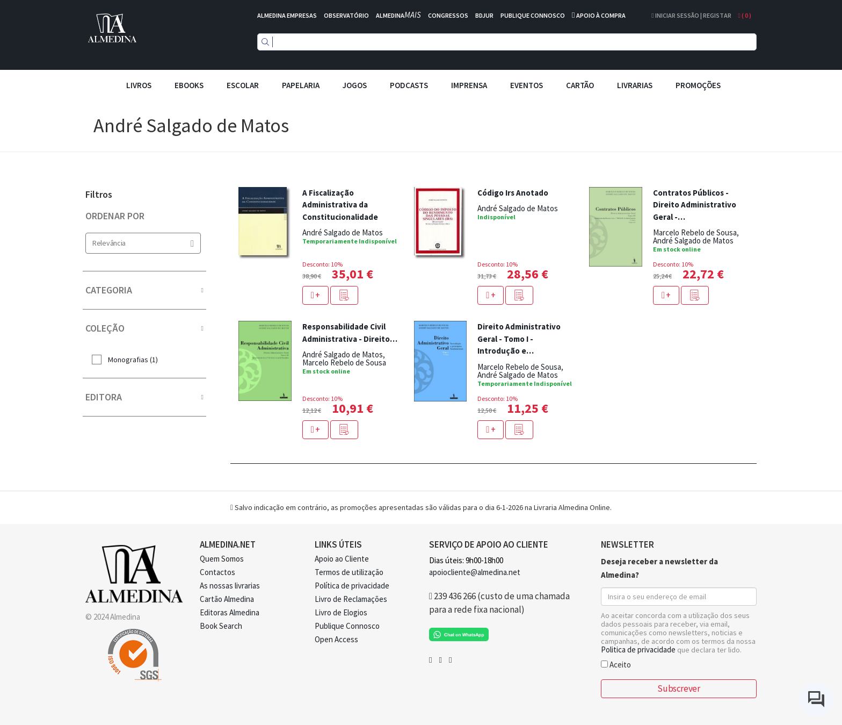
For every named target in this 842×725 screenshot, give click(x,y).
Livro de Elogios (341, 612)
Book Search (221, 626)
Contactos (217, 572)
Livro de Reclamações (351, 599)
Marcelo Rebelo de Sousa (695, 232)
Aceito (616, 664)
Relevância (143, 243)
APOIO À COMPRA (601, 15)
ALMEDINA (398, 15)
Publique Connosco (347, 626)
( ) (744, 15)
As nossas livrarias (230, 585)
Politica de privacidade (638, 649)
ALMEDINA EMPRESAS (287, 15)
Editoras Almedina (229, 612)
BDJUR (484, 15)
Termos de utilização (349, 572)
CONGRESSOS (448, 15)
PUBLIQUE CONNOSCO (532, 15)
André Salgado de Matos (342, 232)
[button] (344, 295)
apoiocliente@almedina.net (474, 572)
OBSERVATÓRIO (346, 15)
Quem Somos (222, 559)
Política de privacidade (352, 585)
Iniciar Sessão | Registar (691, 15)
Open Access (336, 639)
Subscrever (678, 688)
